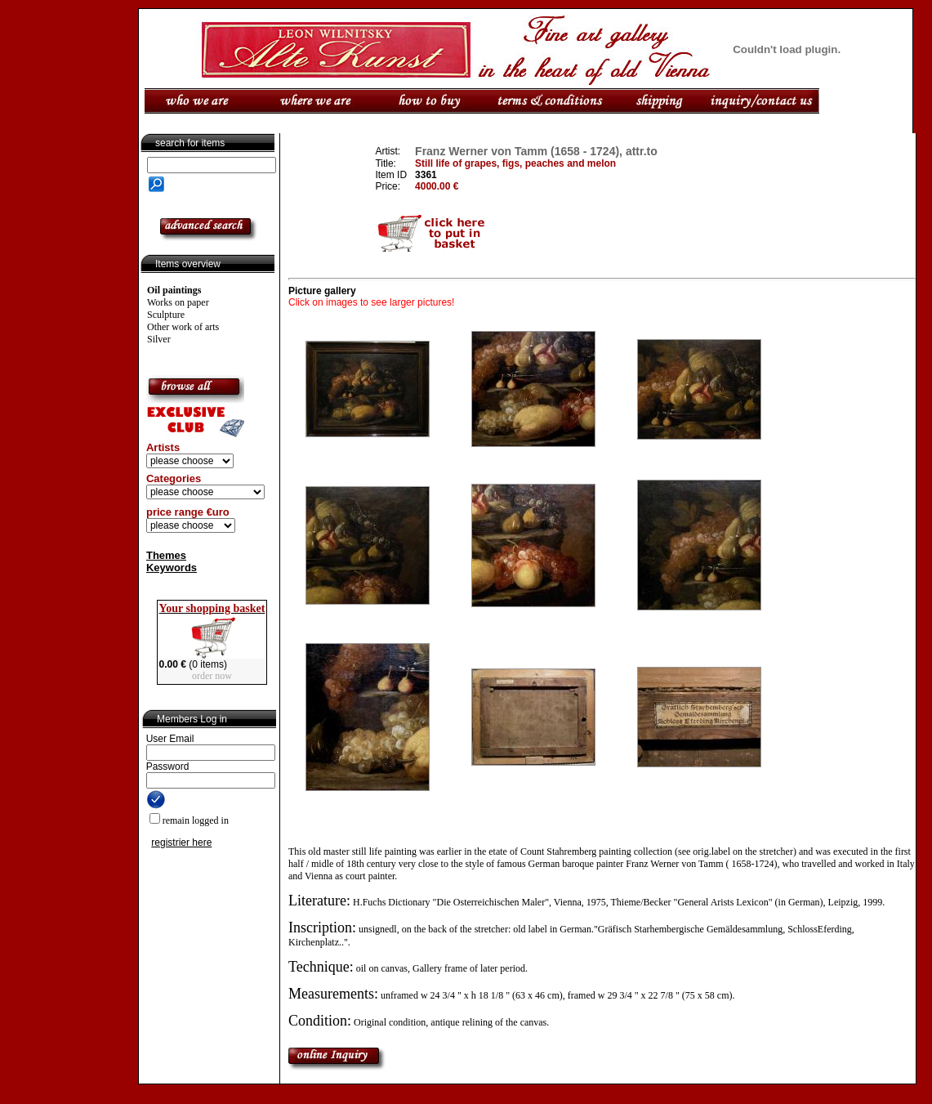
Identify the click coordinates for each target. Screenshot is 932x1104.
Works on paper (178, 302)
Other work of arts (183, 327)
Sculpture (166, 314)
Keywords (171, 567)
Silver (159, 339)
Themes (166, 555)
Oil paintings (174, 290)
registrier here (181, 842)
